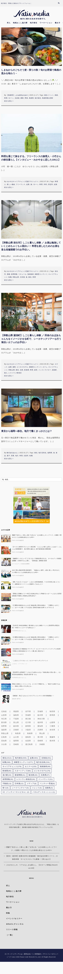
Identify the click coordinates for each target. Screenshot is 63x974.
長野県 (4, 726)
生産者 (17, 98)
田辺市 (50, 184)
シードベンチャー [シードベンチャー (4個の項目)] (20, 788)
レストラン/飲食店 (15, 373)
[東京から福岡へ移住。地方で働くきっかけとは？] (31, 408)
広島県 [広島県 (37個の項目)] (45, 775)
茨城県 (28, 715)
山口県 (16, 737)
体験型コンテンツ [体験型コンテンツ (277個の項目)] (23, 762)
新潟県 (4, 722)
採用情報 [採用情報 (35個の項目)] (8, 779)
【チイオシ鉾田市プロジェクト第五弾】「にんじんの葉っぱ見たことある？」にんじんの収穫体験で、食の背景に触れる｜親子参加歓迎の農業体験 (37, 548)
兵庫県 (40, 730)
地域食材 (30, 274)
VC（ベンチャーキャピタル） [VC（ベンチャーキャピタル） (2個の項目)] (16, 792)
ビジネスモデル (22, 367)
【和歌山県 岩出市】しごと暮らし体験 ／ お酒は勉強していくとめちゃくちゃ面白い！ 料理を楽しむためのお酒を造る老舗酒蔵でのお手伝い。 (31, 246)
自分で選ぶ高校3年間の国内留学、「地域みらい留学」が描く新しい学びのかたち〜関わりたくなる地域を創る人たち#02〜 (36, 571)
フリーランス (20, 184)
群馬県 (52, 715)
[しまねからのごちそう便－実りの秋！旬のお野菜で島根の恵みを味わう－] (31, 46)
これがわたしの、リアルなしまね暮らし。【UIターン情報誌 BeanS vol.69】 (32, 866)
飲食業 (26, 370)
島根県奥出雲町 (47, 98)
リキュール (22, 274)
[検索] (3, 479)
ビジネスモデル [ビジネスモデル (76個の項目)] (42, 771)
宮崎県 (16, 744)
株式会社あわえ (12, 453)
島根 (56, 95)
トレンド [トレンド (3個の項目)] (37, 788)
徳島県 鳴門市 (16, 698)
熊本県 (52, 741)
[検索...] (31, 479)
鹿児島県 (29, 744)
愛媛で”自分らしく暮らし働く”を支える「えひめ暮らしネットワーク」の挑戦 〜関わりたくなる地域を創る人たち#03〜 (36, 536)
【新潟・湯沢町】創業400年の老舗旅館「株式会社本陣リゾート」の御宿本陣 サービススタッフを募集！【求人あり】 (31, 857)
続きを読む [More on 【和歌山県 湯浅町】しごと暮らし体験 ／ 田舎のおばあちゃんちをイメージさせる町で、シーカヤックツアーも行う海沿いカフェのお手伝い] (8, 376)
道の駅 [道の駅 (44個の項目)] (7, 775)
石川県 (28, 722)
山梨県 (52, 722)
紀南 (55, 184)
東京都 (28, 719)
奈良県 (52, 730)
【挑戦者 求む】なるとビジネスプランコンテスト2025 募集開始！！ (33, 695)
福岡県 (49, 453)
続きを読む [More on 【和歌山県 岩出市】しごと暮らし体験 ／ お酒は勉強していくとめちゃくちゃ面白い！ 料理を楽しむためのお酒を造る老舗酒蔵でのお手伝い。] (8, 280)
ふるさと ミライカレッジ (19, 663)
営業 (12, 456)
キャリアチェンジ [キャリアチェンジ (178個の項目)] (12, 766)
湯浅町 (54, 370)
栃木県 (40, 715)
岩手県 (28, 711)
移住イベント (49, 95)
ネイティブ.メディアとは (13, 954)
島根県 (31, 98)
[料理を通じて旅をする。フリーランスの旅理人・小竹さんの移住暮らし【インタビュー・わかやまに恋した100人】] (31, 133)
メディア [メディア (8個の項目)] (32, 783)
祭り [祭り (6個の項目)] (6, 788)
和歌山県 (16, 277)
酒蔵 (8, 274)
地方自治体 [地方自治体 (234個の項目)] (43, 762)
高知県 (4, 741)
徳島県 (28, 737)
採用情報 (14, 274)
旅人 (5, 373)
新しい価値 (11, 184)
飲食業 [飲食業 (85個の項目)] (7, 771)
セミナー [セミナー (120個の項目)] (31, 766)
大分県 (4, 744)
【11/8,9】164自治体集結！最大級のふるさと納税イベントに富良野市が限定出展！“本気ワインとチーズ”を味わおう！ (35, 626)
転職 (10, 277)
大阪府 (28, 730)
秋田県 (52, 711)
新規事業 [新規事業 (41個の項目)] (20, 775)
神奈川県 (41, 719)
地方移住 (38, 98)
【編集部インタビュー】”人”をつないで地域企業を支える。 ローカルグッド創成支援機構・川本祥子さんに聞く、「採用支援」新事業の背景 (36, 559)
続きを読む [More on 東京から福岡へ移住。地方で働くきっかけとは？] (8, 458)
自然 (21, 370)
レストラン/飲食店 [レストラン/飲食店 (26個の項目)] (26, 779)
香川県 (40, 737)
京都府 (16, 730)
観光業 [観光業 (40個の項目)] (33, 775)
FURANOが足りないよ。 (19, 630)
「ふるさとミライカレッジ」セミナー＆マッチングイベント (30, 660)
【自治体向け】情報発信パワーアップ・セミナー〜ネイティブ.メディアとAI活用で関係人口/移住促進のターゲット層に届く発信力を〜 (36, 650)
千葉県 (16, 719)
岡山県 (42, 733)
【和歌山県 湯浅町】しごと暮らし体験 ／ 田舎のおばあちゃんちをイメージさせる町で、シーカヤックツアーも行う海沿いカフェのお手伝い (31, 339)
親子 (8, 456)
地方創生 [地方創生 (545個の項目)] (21, 758)
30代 (45, 184)
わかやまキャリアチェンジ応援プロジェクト (22, 181)
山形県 (4, 715)
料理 (5, 98)
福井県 (40, 722)
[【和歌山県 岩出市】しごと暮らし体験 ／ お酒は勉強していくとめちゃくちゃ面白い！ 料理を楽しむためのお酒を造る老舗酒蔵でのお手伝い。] (31, 219)
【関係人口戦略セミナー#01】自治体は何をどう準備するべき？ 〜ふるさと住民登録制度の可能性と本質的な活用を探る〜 (36, 595)
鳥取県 (18, 733)
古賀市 (26, 456)
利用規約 (38, 954)
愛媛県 (52, 737)
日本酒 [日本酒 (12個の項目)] (19, 783)
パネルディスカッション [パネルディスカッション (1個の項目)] (44, 792)
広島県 (4, 737)
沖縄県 (42, 744)
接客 (14, 367)
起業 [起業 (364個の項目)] (34, 758)
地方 (16, 456)
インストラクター (44, 370)
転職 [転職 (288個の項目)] (7, 762)
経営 (35, 370)
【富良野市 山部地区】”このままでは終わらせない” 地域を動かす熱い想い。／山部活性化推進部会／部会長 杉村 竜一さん (36, 673)
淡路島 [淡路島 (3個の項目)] (49, 788)
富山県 (16, 722)
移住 (30, 277)
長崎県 (40, 741)
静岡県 (28, 726)
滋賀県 (4, 730)
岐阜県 (16, 726)
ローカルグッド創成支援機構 (20, 563)
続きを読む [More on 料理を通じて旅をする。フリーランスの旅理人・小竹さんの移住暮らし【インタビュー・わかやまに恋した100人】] (8, 187)
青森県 (16, 711)
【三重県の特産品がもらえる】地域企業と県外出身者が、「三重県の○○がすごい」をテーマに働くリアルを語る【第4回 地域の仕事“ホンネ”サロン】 (35, 606)
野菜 (26, 98)
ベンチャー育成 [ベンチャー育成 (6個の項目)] (47, 783)
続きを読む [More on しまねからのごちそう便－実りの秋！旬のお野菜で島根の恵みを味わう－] (8, 101)
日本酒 (22, 277)
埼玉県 (4, 719)
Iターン (11, 98)
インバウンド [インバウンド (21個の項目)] (45, 779)
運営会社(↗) (28, 954)
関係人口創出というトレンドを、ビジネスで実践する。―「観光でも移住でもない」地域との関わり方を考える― (36, 685)
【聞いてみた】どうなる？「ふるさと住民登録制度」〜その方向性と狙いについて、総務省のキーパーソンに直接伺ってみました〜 (36, 583)
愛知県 (40, 726)
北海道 (4, 711)
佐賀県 (28, 741)
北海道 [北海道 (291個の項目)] (46, 758)
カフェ (45, 367)
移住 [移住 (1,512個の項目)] (7, 758)
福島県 (16, 715)
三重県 (52, 726)
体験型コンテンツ (41, 274)
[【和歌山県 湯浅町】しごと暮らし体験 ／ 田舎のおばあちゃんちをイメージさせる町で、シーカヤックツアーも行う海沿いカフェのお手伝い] (31, 312)
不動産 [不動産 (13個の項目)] (7, 783)
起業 (27, 184)
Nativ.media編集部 (18, 540)
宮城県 (40, 711)
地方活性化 (42, 453)
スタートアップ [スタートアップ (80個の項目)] (23, 771)
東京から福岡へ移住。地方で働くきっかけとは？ (26, 431)
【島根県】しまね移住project (17, 95)
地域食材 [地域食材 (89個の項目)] (45, 766)
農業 (22, 98)
